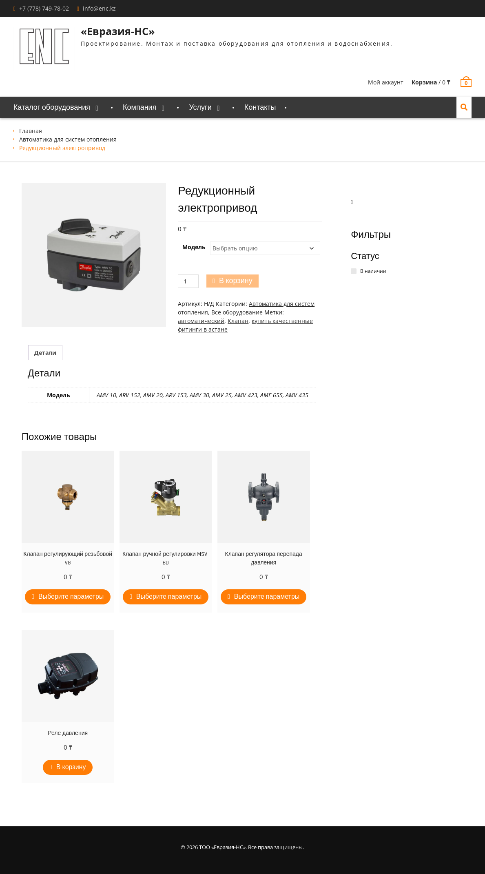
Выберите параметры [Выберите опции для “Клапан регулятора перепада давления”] (266, 597)
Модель (194, 247)
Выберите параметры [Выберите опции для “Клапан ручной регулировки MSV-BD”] (169, 597)
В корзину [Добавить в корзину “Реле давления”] (71, 767)
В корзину (235, 280)
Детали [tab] (45, 352)
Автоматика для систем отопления (68, 139)
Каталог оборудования (51, 107)
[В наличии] (354, 271)
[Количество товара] (188, 281)
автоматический (201, 321)
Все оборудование (237, 312)
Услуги (200, 107)
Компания (139, 107)
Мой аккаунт (385, 82)
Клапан (238, 321)
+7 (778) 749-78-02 (44, 8)
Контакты (260, 107)
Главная (30, 131)
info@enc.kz (99, 8)
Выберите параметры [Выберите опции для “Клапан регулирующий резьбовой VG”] (71, 597)
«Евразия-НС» (118, 31)
